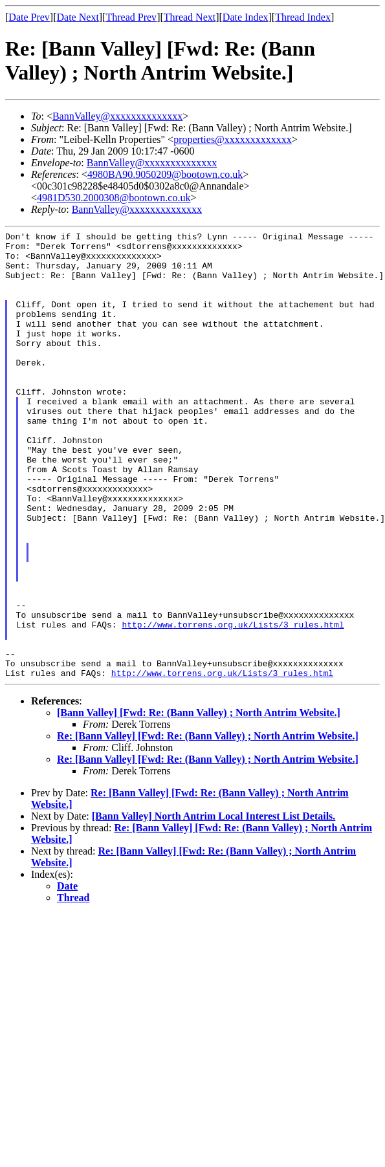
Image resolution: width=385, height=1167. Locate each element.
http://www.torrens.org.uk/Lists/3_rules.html (233, 704)
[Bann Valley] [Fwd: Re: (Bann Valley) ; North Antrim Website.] (198, 801)
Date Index (246, 17)
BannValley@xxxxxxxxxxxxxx (117, 116)
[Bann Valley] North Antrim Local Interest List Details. (214, 905)
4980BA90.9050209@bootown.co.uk (165, 174)
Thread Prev (131, 17)
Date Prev (29, 17)
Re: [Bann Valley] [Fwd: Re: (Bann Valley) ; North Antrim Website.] (207, 825)
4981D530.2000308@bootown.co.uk (113, 197)
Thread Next (189, 17)
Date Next (78, 17)
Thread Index (303, 17)
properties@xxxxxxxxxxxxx (232, 139)
